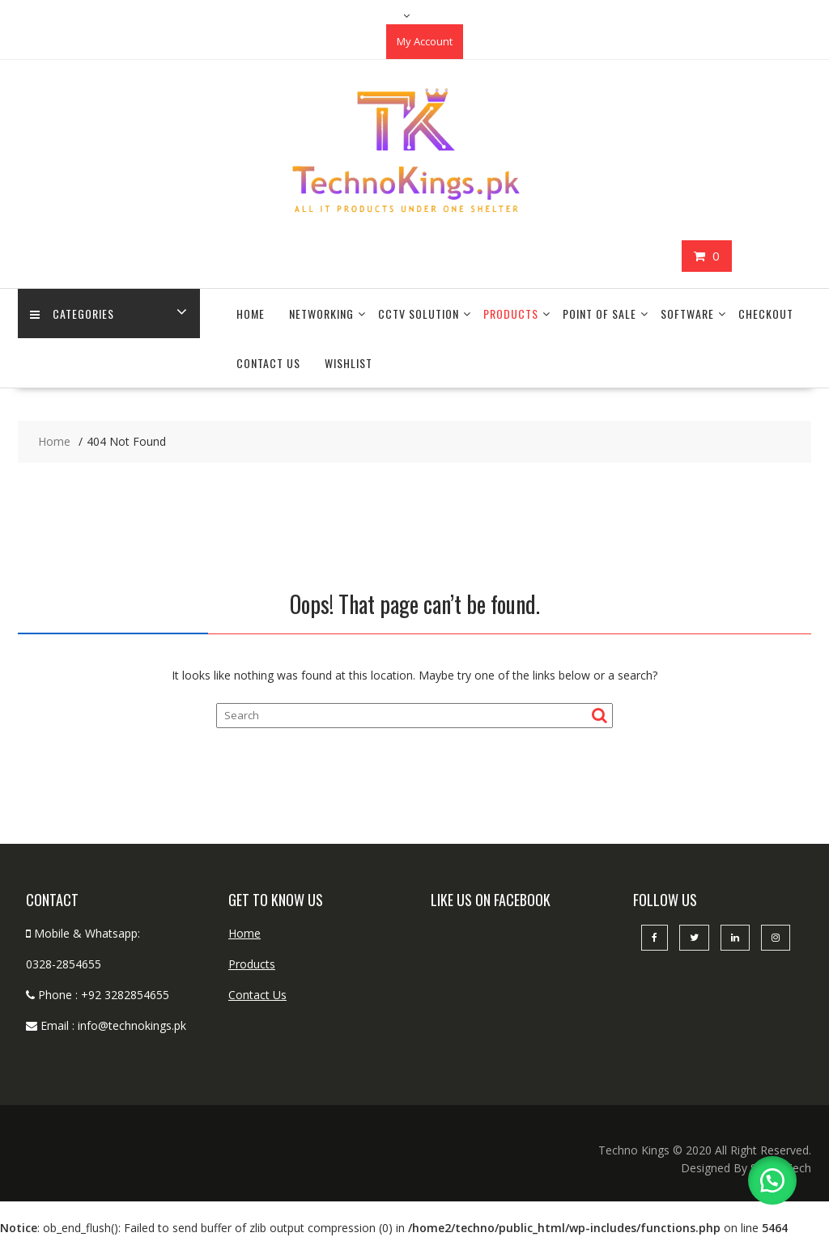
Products (510, 313)
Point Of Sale (599, 313)
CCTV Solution (418, 313)
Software (687, 313)
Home (250, 313)
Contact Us (268, 362)
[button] (772, 1180)
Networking (321, 313)
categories (72, 313)
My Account (425, 41)
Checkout (765, 313)
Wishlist (348, 362)
